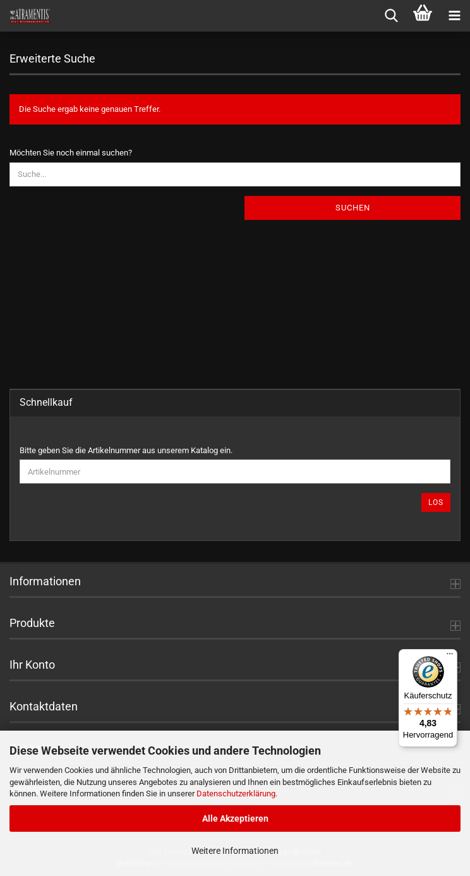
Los (435, 502)
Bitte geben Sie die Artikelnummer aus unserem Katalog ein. (126, 450)
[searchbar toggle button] (391, 16)
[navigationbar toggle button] (454, 16)
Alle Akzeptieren (235, 818)
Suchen (352, 207)
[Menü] (449, 656)
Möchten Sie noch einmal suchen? (70, 152)
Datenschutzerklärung (235, 793)
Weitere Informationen (235, 851)
